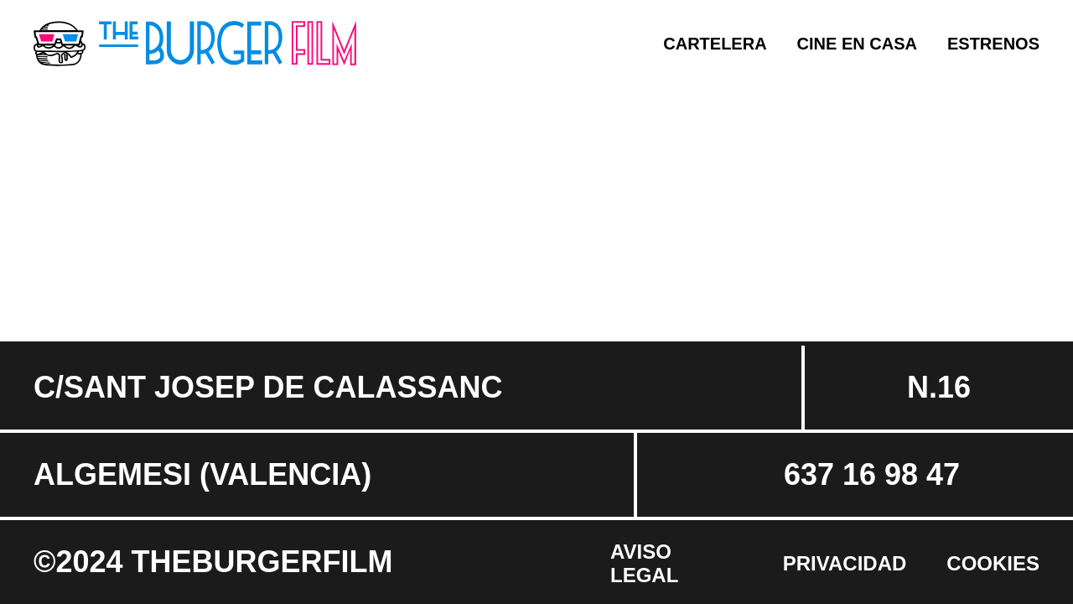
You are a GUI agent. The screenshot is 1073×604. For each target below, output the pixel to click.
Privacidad (845, 563)
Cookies (992, 563)
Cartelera (714, 43)
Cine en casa (857, 43)
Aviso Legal (644, 563)
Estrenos (993, 43)
